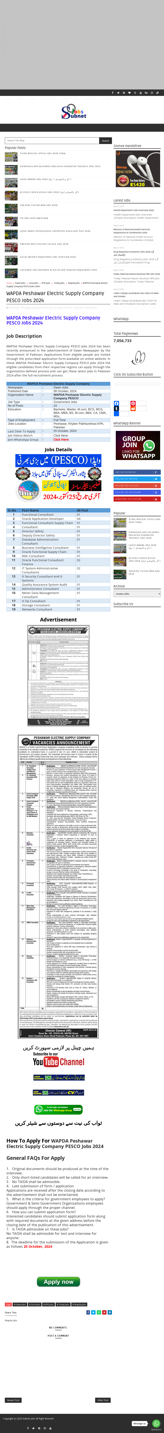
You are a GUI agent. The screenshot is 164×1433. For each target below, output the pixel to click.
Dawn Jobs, (48, 307)
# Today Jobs (63, 1304)
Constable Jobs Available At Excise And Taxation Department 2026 (58, 270)
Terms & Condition (70, 98)
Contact (32, 98)
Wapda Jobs (74, 282)
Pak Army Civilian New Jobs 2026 (39, 205)
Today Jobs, (79, 307)
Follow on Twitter (138, 479)
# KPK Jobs (48, 1304)
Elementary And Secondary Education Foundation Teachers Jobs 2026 (60, 166)
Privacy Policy (48, 98)
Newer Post (13, 1400)
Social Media (121, 98)
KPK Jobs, (68, 307)
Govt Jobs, (59, 307)
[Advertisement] (82, 22)
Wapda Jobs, (91, 307)
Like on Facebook (138, 472)
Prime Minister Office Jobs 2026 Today (43, 153)
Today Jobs (59, 282)
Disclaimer (90, 98)
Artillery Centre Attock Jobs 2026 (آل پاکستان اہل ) (49, 192)
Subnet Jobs (29, 1418)
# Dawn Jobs (20, 1304)
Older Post (102, 1400)
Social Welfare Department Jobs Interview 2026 (48, 257)
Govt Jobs (33, 282)
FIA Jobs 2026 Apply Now (34, 218)
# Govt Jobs (34, 1304)
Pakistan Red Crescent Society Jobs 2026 (44, 244)
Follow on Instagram (138, 492)
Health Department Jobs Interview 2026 (134, 210)
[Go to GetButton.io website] (156, 1430)
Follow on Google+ (138, 485)
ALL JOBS (106, 98)
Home (9, 98)
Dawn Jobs (20, 282)
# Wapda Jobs (79, 1304)
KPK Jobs (46, 282)
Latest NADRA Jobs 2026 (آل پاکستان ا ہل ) (46, 179)
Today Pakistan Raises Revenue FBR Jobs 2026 (137, 274)
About (20, 98)
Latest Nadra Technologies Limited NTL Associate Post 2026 (55, 231)
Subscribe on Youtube (138, 499)
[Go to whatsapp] (156, 1424)
